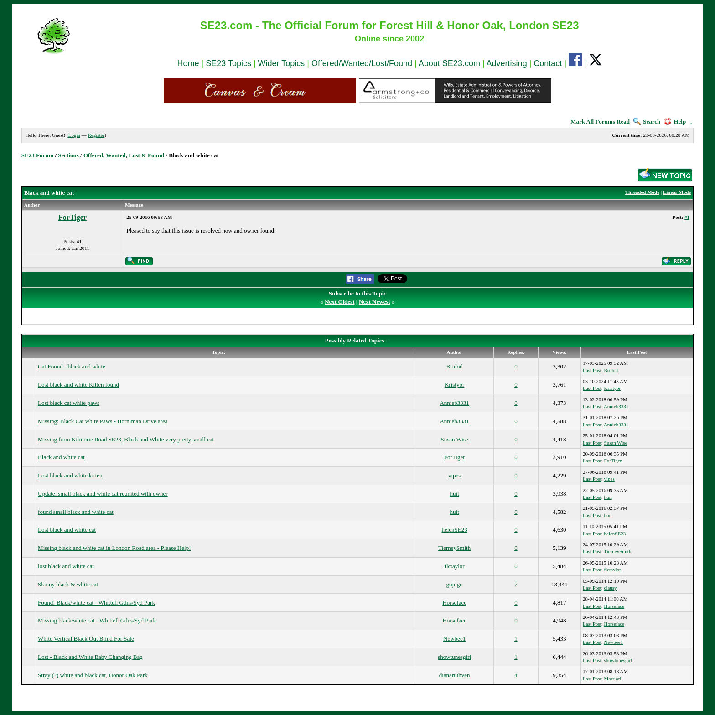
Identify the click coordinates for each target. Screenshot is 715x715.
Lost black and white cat (67, 529)
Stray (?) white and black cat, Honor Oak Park (93, 675)
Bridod (454, 366)
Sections (68, 155)
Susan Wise (454, 439)
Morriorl (613, 678)
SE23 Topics (228, 63)
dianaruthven (454, 675)
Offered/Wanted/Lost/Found (361, 63)
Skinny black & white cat (68, 584)
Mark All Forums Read (600, 121)
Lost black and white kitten (70, 475)
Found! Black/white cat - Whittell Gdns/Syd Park (96, 602)
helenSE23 (454, 529)
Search (646, 121)
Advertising (507, 63)
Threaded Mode (642, 192)
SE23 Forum (37, 155)
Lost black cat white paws (68, 402)
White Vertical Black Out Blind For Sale (86, 638)
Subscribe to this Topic (357, 293)
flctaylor (455, 566)
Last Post (592, 370)
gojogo (454, 584)
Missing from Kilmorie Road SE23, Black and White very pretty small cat (126, 439)
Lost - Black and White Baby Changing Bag (90, 656)
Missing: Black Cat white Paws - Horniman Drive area (103, 421)
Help (675, 121)
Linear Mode (677, 192)
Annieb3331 (454, 402)
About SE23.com (449, 63)
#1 (686, 217)
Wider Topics (281, 63)
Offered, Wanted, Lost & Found (123, 155)
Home (188, 63)
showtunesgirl (454, 656)
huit (454, 493)
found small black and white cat (76, 511)
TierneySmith (454, 547)
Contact (548, 63)
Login (74, 135)
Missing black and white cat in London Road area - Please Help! (114, 547)
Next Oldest (339, 301)
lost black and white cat (66, 566)
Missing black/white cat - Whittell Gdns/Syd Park (97, 620)
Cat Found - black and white (71, 366)
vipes (454, 475)
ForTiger (72, 217)
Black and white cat (61, 457)
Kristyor (454, 384)
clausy (610, 588)
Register (96, 135)
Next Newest (374, 301)
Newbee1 (454, 638)
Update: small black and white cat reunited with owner (102, 493)
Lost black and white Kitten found (78, 384)
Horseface (454, 602)
